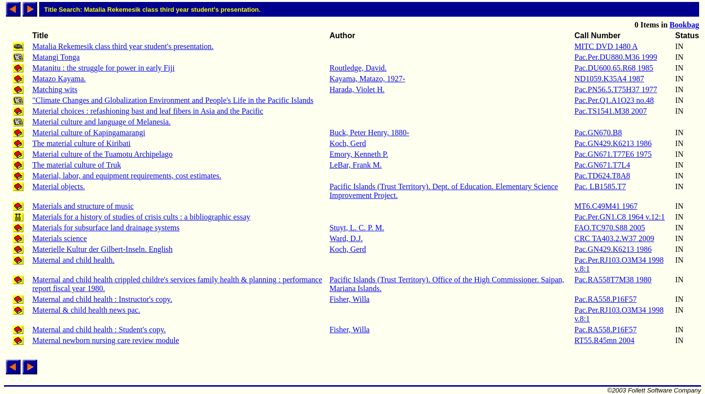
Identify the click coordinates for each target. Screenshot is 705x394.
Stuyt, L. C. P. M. (356, 227)
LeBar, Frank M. (355, 165)
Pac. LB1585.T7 (600, 186)
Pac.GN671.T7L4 (602, 165)
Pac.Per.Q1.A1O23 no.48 (614, 100)
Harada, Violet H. (356, 89)
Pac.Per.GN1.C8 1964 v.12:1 (619, 217)
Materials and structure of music (83, 206)
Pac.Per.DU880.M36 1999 (615, 57)
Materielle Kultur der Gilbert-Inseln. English (102, 249)
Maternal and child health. (73, 260)
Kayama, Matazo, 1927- (367, 78)
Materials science (59, 238)
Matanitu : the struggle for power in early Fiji (103, 68)
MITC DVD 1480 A (605, 46)
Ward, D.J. (346, 238)
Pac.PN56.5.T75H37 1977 (615, 89)
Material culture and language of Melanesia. (101, 122)
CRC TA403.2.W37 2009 (614, 238)
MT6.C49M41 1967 (605, 206)
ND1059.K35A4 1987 (609, 78)
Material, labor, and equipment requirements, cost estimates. (126, 176)
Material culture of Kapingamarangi (88, 132)
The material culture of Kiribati (81, 143)
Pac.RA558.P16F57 (605, 299)
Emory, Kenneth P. (358, 154)
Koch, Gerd (347, 143)
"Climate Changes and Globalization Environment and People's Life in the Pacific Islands (172, 100)
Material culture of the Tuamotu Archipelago (102, 154)
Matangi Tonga (56, 57)
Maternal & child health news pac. (86, 310)
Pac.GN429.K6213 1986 (613, 143)
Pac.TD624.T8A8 (602, 176)
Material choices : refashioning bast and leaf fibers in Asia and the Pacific (147, 111)
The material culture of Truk (76, 165)
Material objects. (58, 186)
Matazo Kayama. (59, 78)
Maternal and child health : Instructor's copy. (102, 299)
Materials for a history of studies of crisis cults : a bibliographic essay (141, 217)
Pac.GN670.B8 (598, 132)
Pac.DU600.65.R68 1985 (613, 68)
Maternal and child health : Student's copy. (98, 329)
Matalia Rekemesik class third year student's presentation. (122, 46)
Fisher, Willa (349, 299)
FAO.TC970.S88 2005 (609, 227)
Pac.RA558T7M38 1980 (612, 279)
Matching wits (54, 89)
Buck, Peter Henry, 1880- (369, 132)
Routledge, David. (358, 68)
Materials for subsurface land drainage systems (106, 227)
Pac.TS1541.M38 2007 (610, 111)
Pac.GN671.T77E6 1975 (613, 154)
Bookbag (684, 25)
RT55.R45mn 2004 (604, 340)
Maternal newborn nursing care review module (105, 340)
